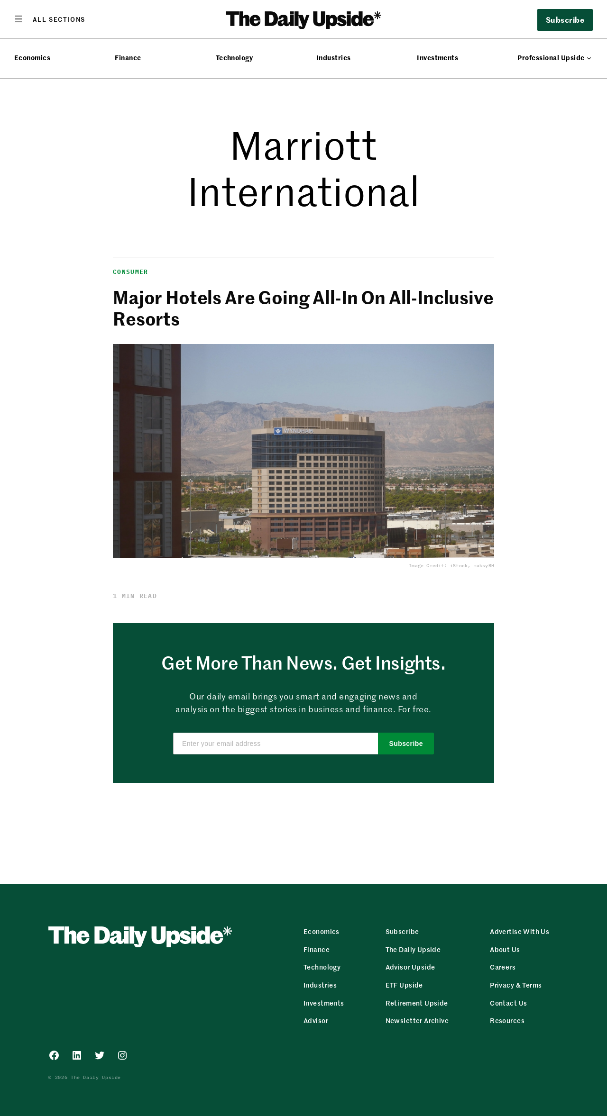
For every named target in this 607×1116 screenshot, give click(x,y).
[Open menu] (49, 19)
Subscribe (565, 19)
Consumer (130, 272)
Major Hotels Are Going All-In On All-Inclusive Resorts (303, 307)
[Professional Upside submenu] (589, 57)
